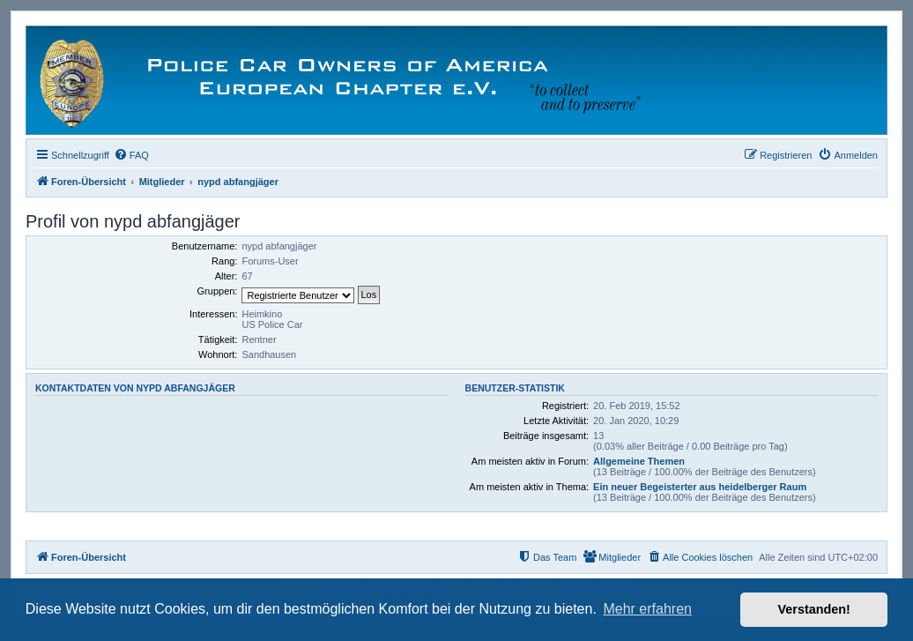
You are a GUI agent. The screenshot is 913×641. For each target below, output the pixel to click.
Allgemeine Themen (639, 461)
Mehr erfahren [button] (647, 608)
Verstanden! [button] (814, 609)
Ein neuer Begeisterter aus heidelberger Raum (699, 486)
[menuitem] (131, 155)
